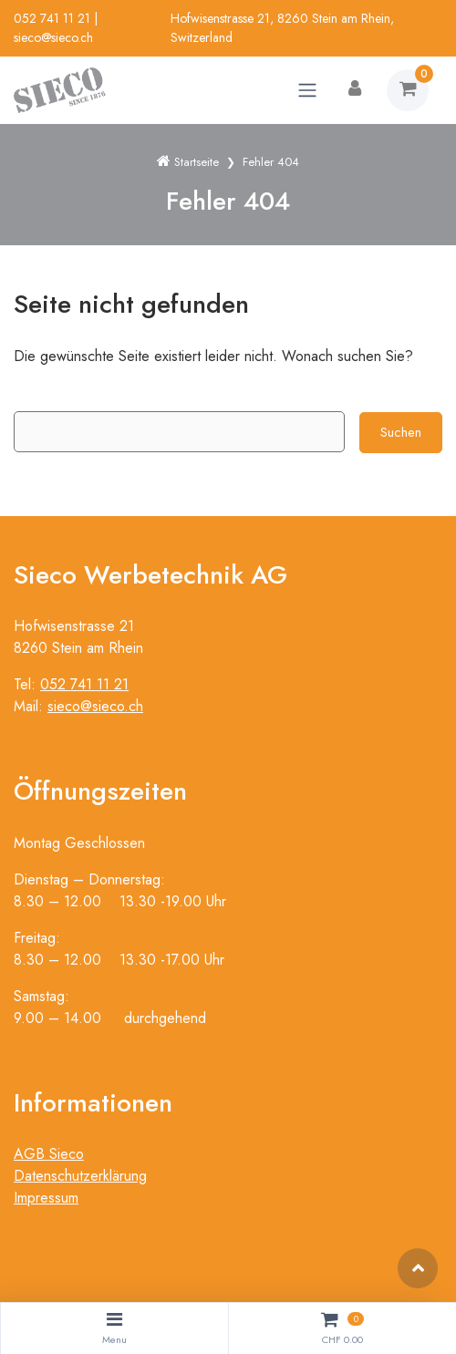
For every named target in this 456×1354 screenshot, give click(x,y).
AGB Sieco (49, 1153)
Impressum (46, 1197)
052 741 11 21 (52, 18)
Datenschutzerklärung (80, 1175)
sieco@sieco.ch (53, 37)
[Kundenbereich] (355, 90)
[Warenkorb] (408, 90)
